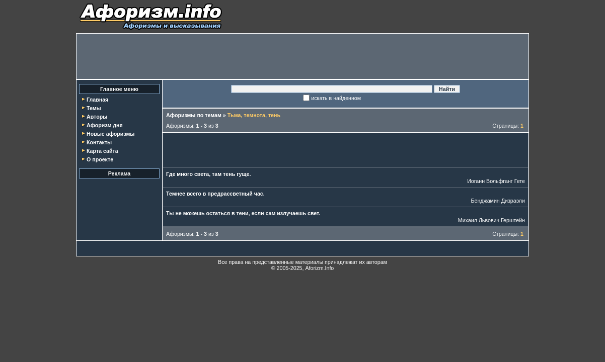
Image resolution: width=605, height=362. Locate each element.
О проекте (100, 159)
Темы (94, 108)
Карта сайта (102, 151)
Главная (97, 100)
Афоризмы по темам (193, 115)
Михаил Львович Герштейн (491, 220)
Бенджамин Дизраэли (498, 201)
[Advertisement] (302, 56)
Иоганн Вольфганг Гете (496, 181)
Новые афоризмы (110, 134)
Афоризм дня (105, 125)
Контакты (99, 142)
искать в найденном (336, 98)
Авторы (97, 117)
